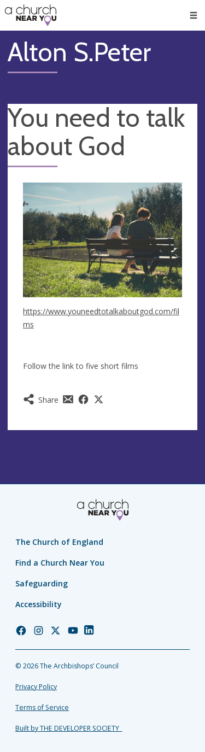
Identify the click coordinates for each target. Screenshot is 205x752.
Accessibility (38, 604)
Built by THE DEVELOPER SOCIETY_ (68, 728)
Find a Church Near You (59, 562)
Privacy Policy (36, 686)
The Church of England (59, 542)
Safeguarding (41, 583)
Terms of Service (42, 707)
